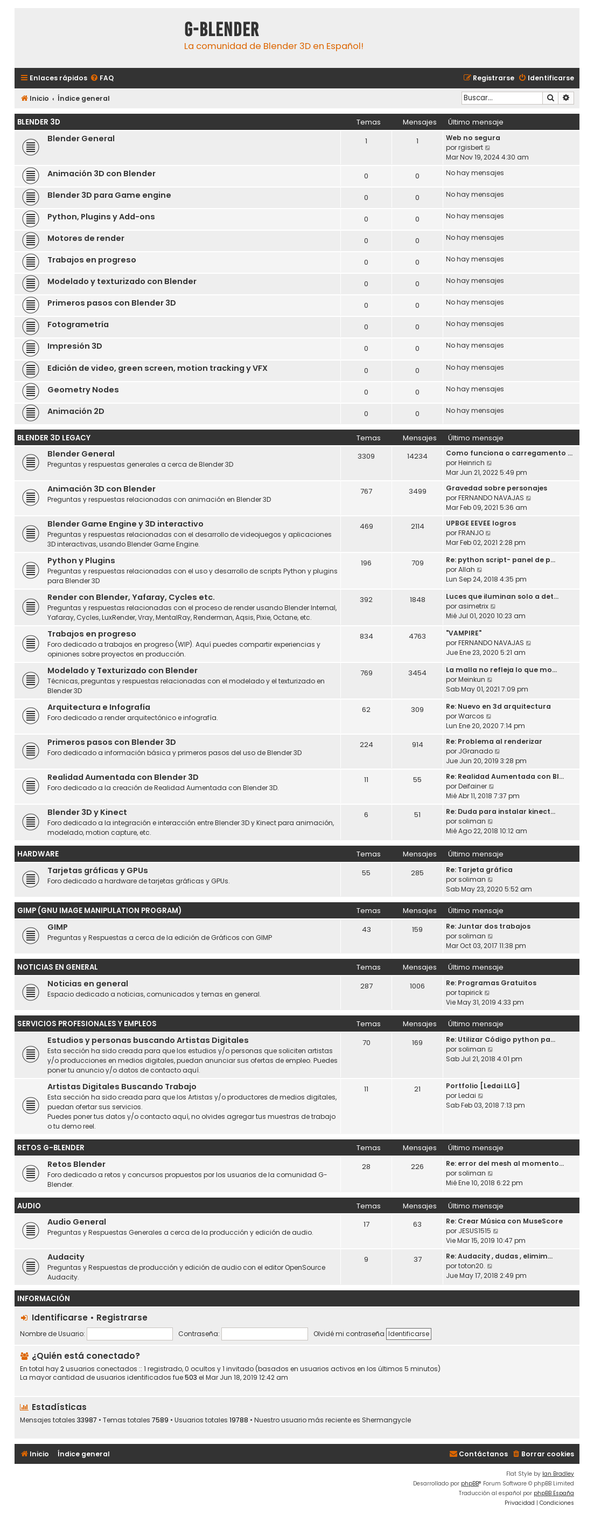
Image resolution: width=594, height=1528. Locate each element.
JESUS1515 (474, 1230)
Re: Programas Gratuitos (491, 982)
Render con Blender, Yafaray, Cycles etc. (131, 597)
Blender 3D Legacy (53, 438)
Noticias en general (87, 983)
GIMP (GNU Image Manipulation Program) (99, 910)
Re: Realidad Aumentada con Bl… (505, 776)
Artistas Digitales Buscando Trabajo (122, 1086)
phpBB (470, 1483)
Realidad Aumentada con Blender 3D (123, 777)
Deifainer (472, 786)
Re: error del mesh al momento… (505, 1163)
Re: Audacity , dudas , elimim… (499, 1256)
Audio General (76, 1221)
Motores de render (85, 238)
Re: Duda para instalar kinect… (500, 811)
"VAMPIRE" (463, 633)
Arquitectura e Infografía (98, 707)
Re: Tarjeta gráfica (479, 869)
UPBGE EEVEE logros (481, 523)
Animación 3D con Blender (101, 173)
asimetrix (473, 606)
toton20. (471, 1265)
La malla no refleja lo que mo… (501, 669)
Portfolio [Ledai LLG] (483, 1085)
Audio (29, 1206)
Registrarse (122, 1317)
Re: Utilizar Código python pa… (500, 1039)
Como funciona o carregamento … (509, 453)
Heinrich (471, 462)
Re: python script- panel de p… (500, 559)
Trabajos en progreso (91, 259)
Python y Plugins (81, 560)
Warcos (471, 716)
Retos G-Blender (51, 1148)
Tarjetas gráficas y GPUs (97, 870)
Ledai (467, 1095)
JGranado (475, 751)
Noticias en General (57, 967)
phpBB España (554, 1493)
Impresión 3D (74, 346)
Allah (466, 569)
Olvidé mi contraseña (349, 1333)
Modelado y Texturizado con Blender (122, 670)
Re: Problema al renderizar (494, 741)
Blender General (81, 138)
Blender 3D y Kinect (87, 812)
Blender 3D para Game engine (109, 195)
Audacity (66, 1257)
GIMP (57, 927)
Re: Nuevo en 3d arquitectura (498, 706)
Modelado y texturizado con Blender (122, 281)
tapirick (470, 992)
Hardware (38, 854)
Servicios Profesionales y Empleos (87, 1024)
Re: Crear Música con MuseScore (504, 1221)
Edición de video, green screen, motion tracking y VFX (157, 368)
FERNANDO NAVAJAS (491, 497)
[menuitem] (102, 78)
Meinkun (471, 679)
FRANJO (471, 532)
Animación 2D (75, 411)
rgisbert (470, 147)
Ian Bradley (558, 1474)
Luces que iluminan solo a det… (502, 596)
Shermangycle (386, 1420)
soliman (472, 821)
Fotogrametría (78, 324)
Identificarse (60, 1317)
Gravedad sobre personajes (496, 488)
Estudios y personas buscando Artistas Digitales (148, 1040)
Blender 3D (38, 122)
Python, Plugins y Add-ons (101, 216)
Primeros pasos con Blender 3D (111, 303)
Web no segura (473, 137)
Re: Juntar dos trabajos (488, 926)
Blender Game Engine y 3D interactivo (125, 523)
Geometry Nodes (83, 389)
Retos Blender (76, 1164)
